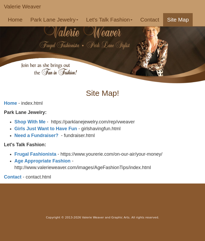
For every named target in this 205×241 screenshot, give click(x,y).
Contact (149, 20)
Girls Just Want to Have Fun (45, 128)
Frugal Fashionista (35, 154)
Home (17, 19)
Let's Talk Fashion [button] (109, 20)
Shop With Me (30, 121)
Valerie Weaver (22, 6)
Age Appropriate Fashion (42, 161)
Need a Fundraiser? (36, 135)
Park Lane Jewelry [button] (54, 20)
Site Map (178, 20)
